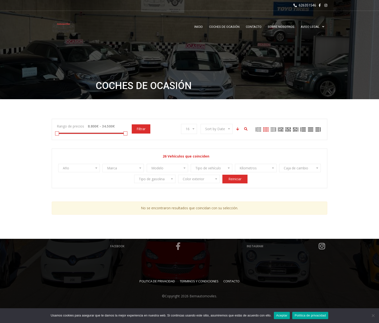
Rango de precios (70, 126)
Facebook (146, 246)
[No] (373, 315)
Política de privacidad (310, 315)
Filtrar (141, 129)
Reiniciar (234, 179)
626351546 (304, 5)
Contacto (231, 281)
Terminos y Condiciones (199, 281)
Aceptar (282, 315)
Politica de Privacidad (157, 281)
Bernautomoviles (203, 296)
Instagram (286, 246)
